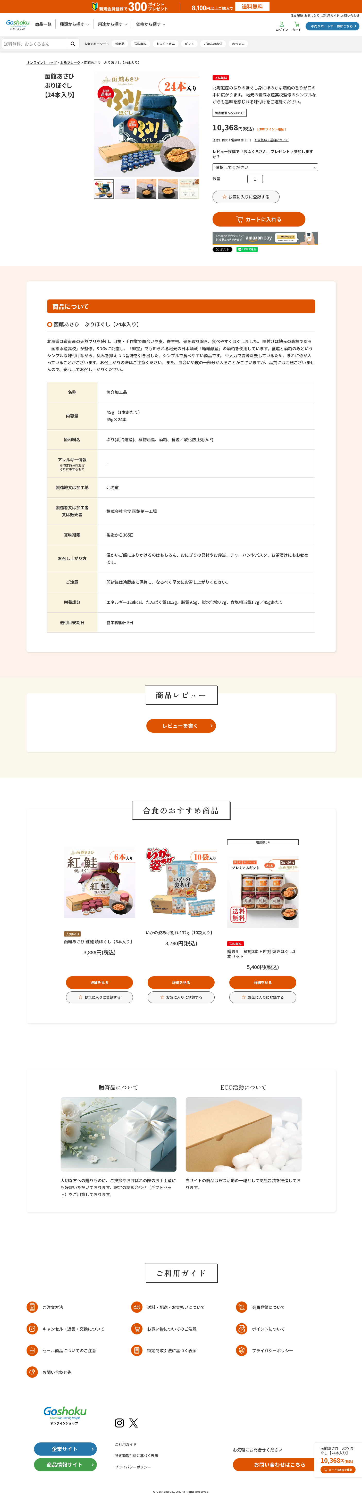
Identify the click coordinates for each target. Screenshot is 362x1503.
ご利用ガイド (330, 15)
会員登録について (268, 1307)
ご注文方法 (53, 1307)
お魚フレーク (70, 62)
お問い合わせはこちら (280, 1464)
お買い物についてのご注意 (172, 1329)
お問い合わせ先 (57, 1372)
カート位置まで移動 (338, 1470)
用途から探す (110, 24)
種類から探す (72, 24)
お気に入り (312, 15)
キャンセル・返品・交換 (73, 1328)
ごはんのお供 (213, 43)
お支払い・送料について (272, 140)
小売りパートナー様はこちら (332, 26)
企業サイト (65, 1448)
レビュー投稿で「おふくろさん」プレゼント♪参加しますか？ (263, 154)
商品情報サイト (65, 1464)
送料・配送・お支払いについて (176, 1307)
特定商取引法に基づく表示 (172, 1350)
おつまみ (238, 43)
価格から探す (148, 24)
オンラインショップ (42, 62)
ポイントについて (268, 1329)
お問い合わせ (350, 15)
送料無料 (140, 43)
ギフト (189, 43)
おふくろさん (165, 43)
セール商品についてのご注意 (69, 1350)
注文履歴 (297, 15)
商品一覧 (43, 24)
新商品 (119, 43)
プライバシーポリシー (272, 1350)
